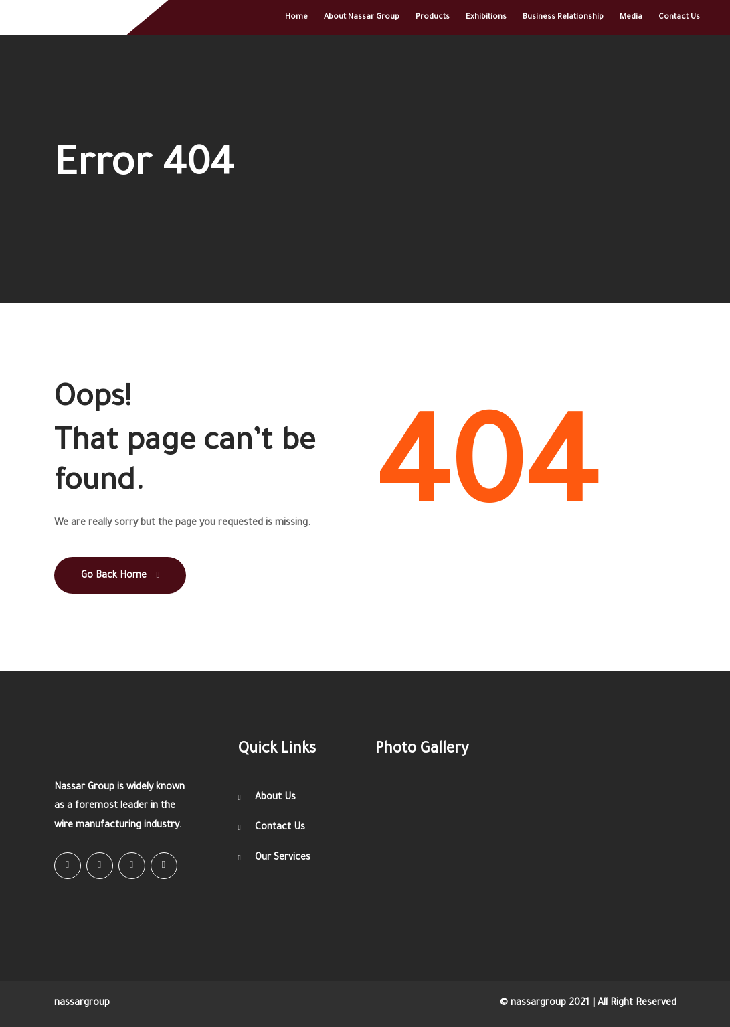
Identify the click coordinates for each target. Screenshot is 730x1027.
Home (296, 17)
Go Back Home (120, 576)
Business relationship (563, 17)
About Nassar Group (361, 17)
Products (433, 17)
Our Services (282, 858)
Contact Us (679, 17)
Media (631, 17)
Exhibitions (486, 17)
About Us (275, 798)
